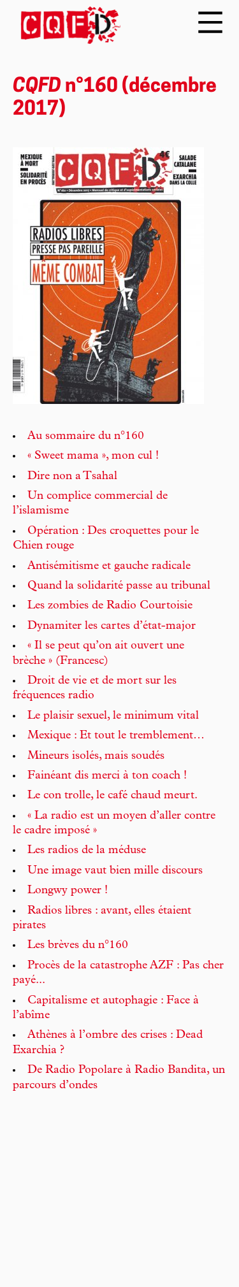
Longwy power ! (67, 890)
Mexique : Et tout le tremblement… (116, 736)
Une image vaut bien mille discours (115, 871)
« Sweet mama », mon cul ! (93, 456)
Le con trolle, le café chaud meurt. (112, 796)
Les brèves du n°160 (77, 945)
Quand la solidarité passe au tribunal (118, 586)
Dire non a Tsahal (72, 476)
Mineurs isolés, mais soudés (95, 756)
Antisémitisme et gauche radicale (109, 566)
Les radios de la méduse (86, 850)
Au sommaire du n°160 (85, 436)
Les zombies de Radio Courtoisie (109, 606)
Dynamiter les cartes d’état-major (111, 626)
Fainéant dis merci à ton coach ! (107, 776)
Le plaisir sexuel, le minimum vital (113, 716)
